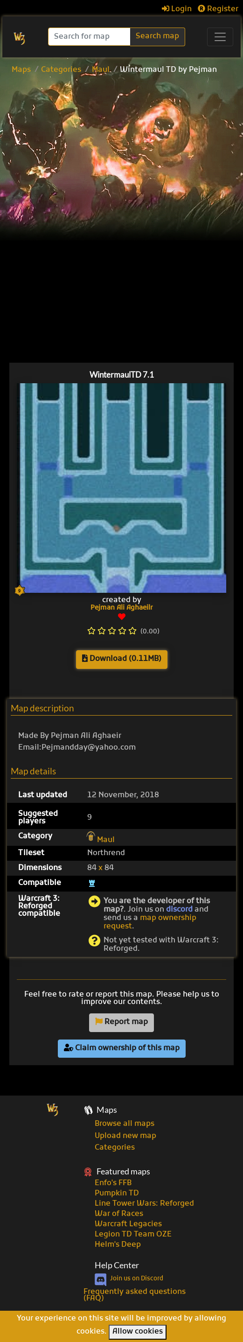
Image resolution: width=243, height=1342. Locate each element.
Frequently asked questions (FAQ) (134, 1295)
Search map (157, 36)
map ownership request (150, 922)
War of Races (119, 1214)
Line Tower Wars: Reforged (144, 1204)
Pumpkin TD (117, 1193)
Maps (21, 70)
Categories (61, 70)
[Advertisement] (127, 149)
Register (218, 9)
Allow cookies (137, 1331)
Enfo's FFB (113, 1183)
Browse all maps (124, 1124)
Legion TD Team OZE (133, 1234)
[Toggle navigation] (220, 37)
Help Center (117, 1265)
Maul (101, 70)
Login (177, 9)
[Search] (90, 37)
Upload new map (125, 1136)
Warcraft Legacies (128, 1224)
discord (179, 909)
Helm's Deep (118, 1245)
